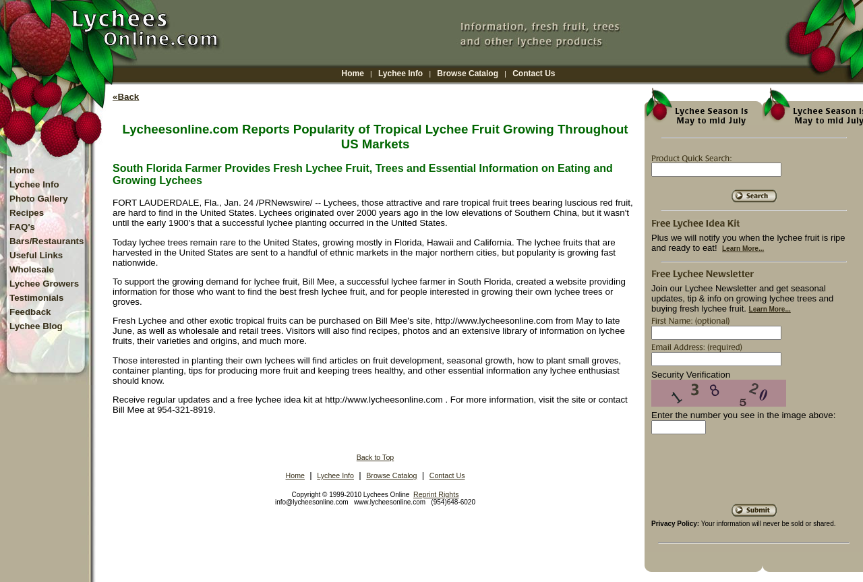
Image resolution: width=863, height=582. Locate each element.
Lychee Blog (36, 326)
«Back (126, 97)
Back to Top (375, 457)
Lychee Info (400, 73)
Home (353, 73)
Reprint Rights (436, 494)
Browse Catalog (467, 73)
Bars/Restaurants (46, 241)
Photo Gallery (38, 199)
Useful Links (36, 255)
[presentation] (753, 474)
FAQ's (22, 227)
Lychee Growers (44, 284)
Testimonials (36, 298)
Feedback (30, 312)
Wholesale (31, 269)
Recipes (26, 213)
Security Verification (690, 375)
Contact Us (533, 73)
